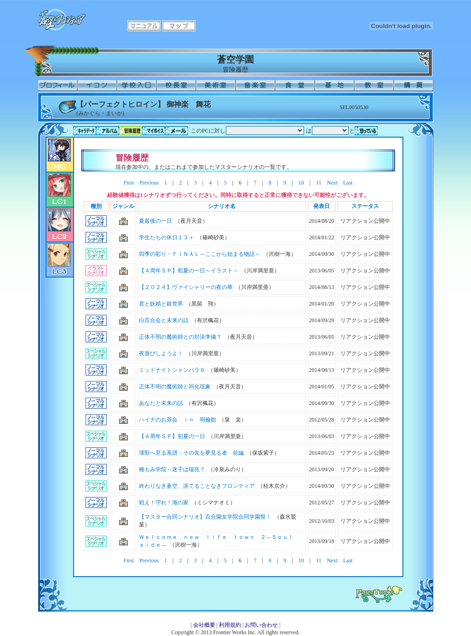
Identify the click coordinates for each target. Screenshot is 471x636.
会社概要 (204, 625)
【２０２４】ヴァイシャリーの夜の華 (186, 287)
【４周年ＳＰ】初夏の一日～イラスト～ (188, 270)
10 (301, 182)
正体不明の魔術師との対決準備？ (180, 337)
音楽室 (255, 85)
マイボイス (153, 130)
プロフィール (57, 85)
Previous (149, 182)
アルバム (107, 130)
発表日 (321, 206)
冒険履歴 (130, 130)
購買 (413, 85)
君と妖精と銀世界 (161, 304)
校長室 (176, 85)
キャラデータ (84, 130)
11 (319, 182)
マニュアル (144, 25)
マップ (178, 25)
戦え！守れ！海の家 (164, 502)
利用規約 (230, 625)
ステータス (365, 206)
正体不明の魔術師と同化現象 (175, 386)
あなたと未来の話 (161, 403)
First (129, 182)
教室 (374, 85)
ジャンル (123, 206)
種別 (96, 206)
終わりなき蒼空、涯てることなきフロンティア (197, 486)
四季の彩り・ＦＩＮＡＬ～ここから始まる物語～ (199, 254)
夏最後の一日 (155, 221)
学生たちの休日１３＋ (166, 237)
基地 (334, 85)
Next (332, 182)
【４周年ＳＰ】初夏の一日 (172, 436)
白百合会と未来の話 (164, 320)
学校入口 (136, 85)
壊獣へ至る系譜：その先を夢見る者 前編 (191, 453)
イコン (97, 85)
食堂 (295, 85)
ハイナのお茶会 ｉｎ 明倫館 (177, 419)
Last (348, 182)
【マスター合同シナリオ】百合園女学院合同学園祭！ (205, 517)
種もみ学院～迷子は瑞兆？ (172, 469)
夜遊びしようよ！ (161, 353)
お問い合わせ (261, 625)
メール (176, 130)
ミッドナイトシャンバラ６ (172, 370)
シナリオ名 (222, 206)
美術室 (216, 85)
